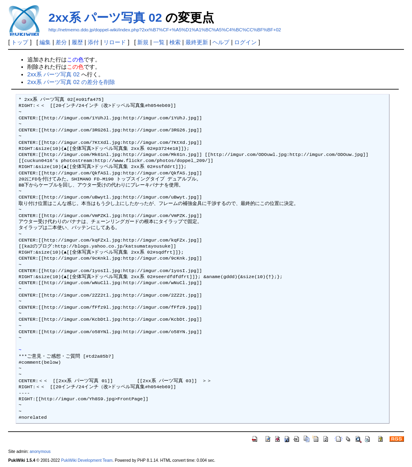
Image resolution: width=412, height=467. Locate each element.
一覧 (159, 42)
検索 (175, 42)
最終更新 (196, 42)
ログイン (245, 42)
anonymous (40, 451)
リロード (114, 42)
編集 (45, 42)
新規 (142, 42)
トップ (19, 42)
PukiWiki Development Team (87, 460)
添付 (93, 42)
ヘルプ (220, 42)
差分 (61, 42)
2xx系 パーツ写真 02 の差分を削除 (71, 82)
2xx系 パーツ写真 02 (105, 17)
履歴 (77, 42)
